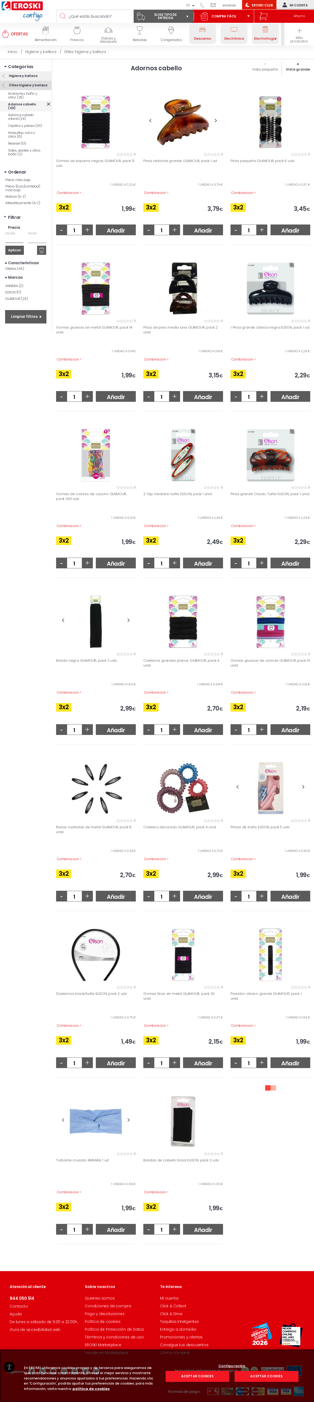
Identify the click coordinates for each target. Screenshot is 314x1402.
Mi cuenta (294, 5)
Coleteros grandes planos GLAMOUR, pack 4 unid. (181, 663)
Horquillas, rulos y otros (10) (21, 134)
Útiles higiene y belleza (28, 85)
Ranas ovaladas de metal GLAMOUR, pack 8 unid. (94, 829)
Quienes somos (100, 1298)
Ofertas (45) (14, 268)
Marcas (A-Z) (15, 196)
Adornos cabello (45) (22, 106)
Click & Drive (171, 1313)
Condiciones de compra (108, 1306)
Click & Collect (173, 1306)
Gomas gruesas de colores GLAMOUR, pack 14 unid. (270, 663)
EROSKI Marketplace (103, 1345)
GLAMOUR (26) (16, 298)
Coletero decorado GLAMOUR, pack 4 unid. (179, 827)
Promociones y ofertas (181, 1337)
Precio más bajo (18, 180)
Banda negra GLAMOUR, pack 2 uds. (86, 660)
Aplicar (14, 250)
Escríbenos (215, 5)
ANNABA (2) (14, 286)
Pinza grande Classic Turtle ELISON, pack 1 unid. (270, 494)
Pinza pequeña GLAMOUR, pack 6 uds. (263, 161)
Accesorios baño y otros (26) (22, 95)
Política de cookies (102, 1321)
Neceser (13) (17, 143)
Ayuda (16, 1314)
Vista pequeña (265, 69)
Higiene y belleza (22, 75)
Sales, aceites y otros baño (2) (24, 152)
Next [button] (216, 120)
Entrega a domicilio (178, 1329)
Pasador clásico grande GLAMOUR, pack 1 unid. (266, 996)
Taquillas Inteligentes (179, 1321)
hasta (32, 233)
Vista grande (298, 69)
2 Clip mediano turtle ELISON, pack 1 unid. (177, 494)
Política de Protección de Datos (114, 1329)
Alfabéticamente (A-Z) (22, 203)
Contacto (19, 1306)
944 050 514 (204, 5)
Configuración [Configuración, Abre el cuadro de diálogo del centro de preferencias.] (232, 1390)
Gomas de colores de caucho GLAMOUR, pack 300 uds (91, 496)
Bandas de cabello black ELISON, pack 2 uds (181, 1160)
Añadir (116, 230)
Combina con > (69, 192)
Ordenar (17, 172)
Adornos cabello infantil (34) (21, 117)
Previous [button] (150, 120)
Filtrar (14, 217)
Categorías (20, 67)
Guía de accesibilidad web (35, 1329)
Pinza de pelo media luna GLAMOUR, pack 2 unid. (180, 329)
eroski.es (229, 5)
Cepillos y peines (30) (25, 125)
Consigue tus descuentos (184, 1345)
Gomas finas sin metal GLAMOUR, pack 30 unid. (178, 996)
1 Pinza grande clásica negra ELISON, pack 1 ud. (270, 327)
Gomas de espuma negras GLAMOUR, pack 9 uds (95, 163)
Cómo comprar (175, 1352)
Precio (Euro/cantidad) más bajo (22, 188)
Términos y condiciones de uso (114, 1337)
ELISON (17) (13, 292)
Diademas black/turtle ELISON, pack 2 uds (91, 993)
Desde (10, 233)
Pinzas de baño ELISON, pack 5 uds (260, 827)
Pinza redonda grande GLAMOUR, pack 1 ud (180, 161)
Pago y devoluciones (104, 1313)
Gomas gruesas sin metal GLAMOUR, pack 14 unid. (94, 329)
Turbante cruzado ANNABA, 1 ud (82, 1160)
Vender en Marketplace (106, 1352)
